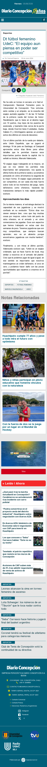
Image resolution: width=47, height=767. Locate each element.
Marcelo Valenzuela (14, 289)
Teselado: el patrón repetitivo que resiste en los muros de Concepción (17, 554)
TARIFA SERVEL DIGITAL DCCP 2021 (25, 691)
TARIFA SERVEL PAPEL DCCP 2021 (25, 695)
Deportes (9, 285)
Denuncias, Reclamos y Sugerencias (24, 706)
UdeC (28, 289)
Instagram (23, 710)
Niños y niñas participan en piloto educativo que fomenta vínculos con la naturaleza (22, 382)
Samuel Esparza (13, 58)
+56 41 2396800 (25, 682)
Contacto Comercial (18, 700)
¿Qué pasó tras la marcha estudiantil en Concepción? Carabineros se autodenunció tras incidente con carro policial (17, 497)
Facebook (23, 714)
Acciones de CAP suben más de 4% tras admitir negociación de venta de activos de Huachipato (18, 569)
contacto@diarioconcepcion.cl (25, 687)
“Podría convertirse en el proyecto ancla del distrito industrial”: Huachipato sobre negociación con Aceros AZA (17, 513)
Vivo (23, 471)
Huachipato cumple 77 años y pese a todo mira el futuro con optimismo (23, 338)
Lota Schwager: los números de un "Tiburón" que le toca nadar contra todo (21, 605)
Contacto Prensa (17, 703)
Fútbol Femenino (24, 285)
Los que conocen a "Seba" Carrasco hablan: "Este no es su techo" (17, 540)
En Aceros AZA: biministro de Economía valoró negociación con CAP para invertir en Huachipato (17, 527)
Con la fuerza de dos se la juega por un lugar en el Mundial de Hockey (21, 427)
